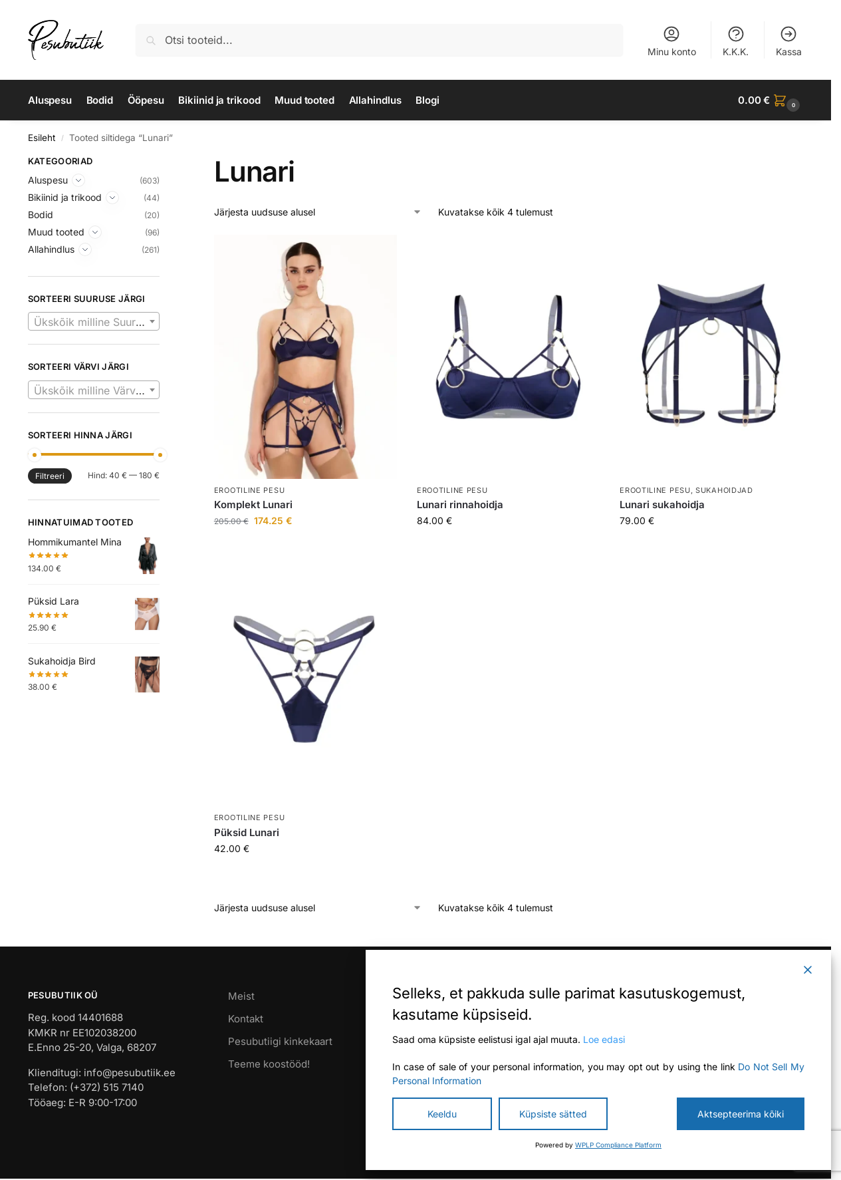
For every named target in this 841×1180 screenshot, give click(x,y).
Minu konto (672, 41)
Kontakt (245, 1018)
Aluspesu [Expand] (48, 180)
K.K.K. (736, 41)
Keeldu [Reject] (442, 1113)
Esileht (41, 137)
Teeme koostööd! (269, 1064)
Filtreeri (49, 476)
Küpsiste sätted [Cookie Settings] (553, 1113)
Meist (241, 996)
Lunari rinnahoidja (460, 504)
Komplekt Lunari (253, 504)
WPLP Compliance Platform (618, 1145)
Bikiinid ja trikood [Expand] (65, 197)
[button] (770, 100)
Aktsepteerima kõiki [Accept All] (740, 1113)
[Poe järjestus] (318, 212)
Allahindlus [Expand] (51, 249)
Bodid (40, 214)
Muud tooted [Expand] (56, 231)
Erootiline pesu (249, 490)
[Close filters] (164, 163)
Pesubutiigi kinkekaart (280, 1041)
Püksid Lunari (246, 832)
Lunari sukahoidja (662, 504)
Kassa (789, 41)
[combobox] (94, 321)
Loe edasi (604, 1039)
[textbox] (94, 322)
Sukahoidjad (724, 490)
